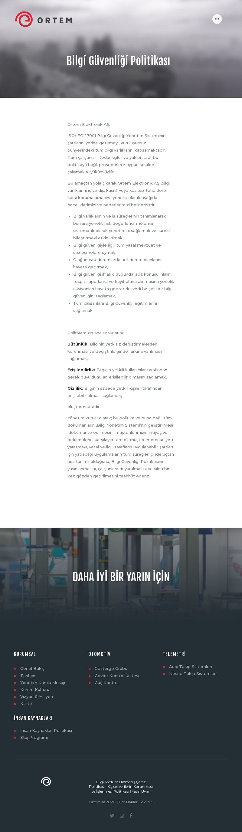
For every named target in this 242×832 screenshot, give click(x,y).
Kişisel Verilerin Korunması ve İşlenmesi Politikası (122, 789)
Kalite (26, 703)
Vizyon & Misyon (36, 696)
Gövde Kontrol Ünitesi (117, 675)
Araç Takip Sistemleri (190, 666)
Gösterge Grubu (111, 668)
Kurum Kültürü (34, 689)
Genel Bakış (32, 668)
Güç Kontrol (107, 682)
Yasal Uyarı (141, 791)
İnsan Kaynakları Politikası (46, 730)
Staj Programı (34, 737)
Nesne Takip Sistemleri (193, 673)
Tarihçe (27, 675)
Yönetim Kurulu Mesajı (42, 682)
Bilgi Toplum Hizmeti (114, 782)
